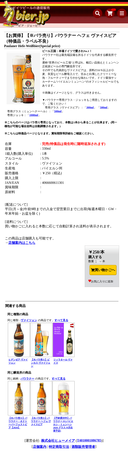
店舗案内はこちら (21, 243)
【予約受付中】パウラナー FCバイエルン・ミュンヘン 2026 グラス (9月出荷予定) (63, 424)
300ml (90, 107)
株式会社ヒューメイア (58, 440)
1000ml (33, 115)
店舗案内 (39, 447)
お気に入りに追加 (100, 281)
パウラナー (27, 378)
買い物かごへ (103, 270)
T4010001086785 (89, 440)
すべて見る (61, 320)
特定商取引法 (59, 447)
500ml (103, 107)
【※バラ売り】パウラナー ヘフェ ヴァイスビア (41, 421)
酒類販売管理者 (83, 447)
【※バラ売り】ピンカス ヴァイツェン (40, 362)
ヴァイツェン (29, 320)
